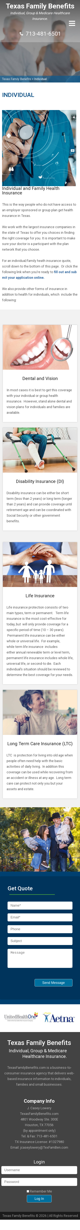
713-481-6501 (43, 33)
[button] (72, 23)
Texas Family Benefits (40, 6)
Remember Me (39, 1194)
